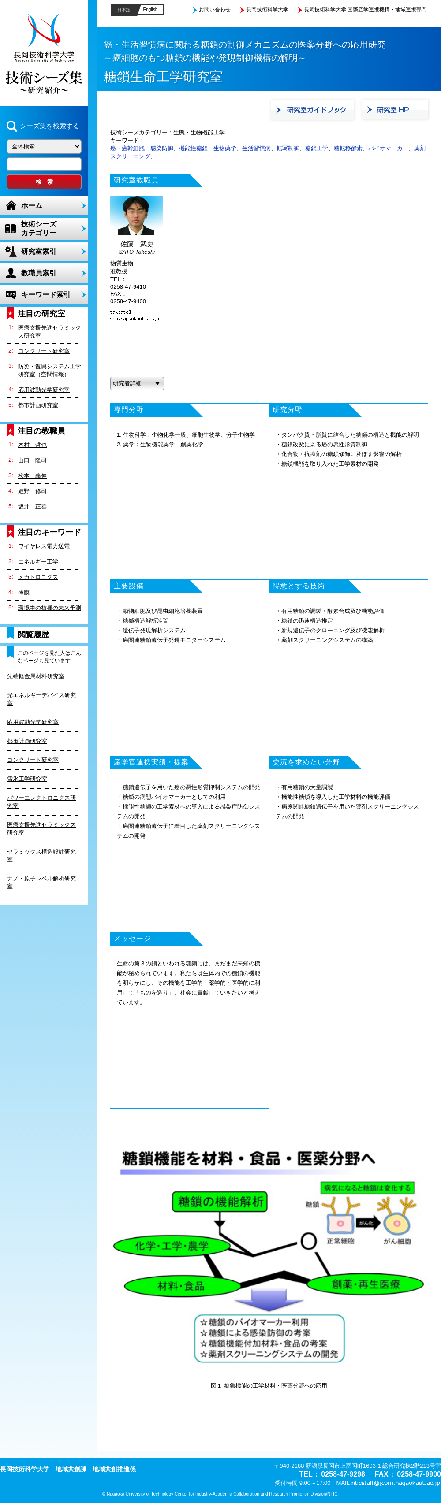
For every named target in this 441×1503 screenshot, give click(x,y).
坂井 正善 (32, 506)
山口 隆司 (32, 460)
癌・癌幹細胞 (127, 148)
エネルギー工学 (38, 561)
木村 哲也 (32, 445)
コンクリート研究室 (44, 351)
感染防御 (161, 148)
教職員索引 (38, 273)
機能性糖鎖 (193, 148)
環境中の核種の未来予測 (49, 608)
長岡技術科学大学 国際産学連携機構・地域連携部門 (365, 10)
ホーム (31, 205)
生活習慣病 (256, 148)
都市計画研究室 (38, 405)
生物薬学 (224, 148)
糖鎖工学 (316, 148)
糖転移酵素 (348, 148)
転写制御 (288, 148)
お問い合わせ (215, 10)
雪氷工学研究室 (27, 779)
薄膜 (24, 592)
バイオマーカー (388, 148)
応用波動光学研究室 (44, 389)
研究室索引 (38, 251)
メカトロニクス (38, 577)
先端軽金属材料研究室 (35, 676)
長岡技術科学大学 (267, 10)
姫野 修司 (32, 491)
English (150, 9)
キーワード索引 (46, 294)
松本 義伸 (32, 475)
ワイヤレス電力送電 (44, 546)
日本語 (124, 9)
